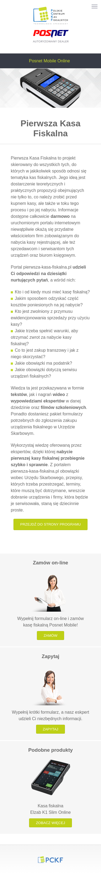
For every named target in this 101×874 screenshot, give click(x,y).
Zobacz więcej (50, 823)
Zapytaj (50, 729)
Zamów (50, 636)
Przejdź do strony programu (50, 524)
